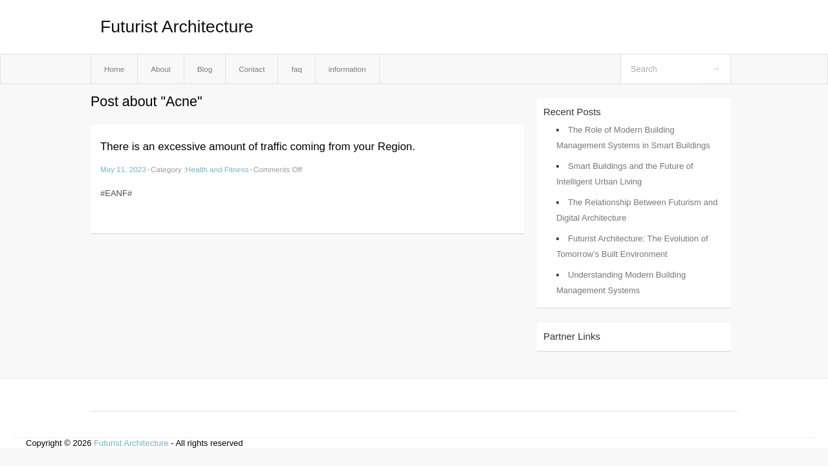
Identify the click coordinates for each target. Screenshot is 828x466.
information (347, 69)
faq (296, 69)
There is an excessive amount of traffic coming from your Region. (257, 146)
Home (114, 69)
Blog (204, 69)
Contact (252, 69)
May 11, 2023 (123, 169)
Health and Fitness (217, 169)
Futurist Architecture (177, 26)
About (161, 69)
